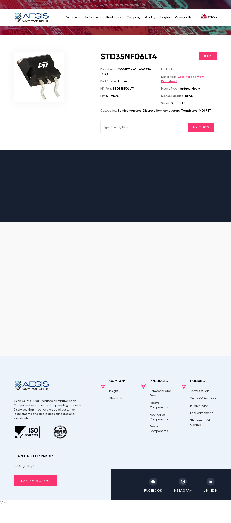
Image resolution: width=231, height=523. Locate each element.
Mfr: (103, 96)
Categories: (108, 110)
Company (133, 17)
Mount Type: (169, 88)
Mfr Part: (106, 88)
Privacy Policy (199, 405)
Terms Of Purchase (203, 398)
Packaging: (168, 69)
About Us (115, 398)
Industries (92, 17)
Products (112, 17)
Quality (150, 17)
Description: (108, 69)
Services (72, 17)
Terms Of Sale (200, 391)
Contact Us (183, 17)
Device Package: (172, 96)
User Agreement (201, 413)
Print (208, 55)
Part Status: (108, 81)
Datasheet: (169, 76)
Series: (165, 103)
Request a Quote (35, 481)
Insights (165, 17)
